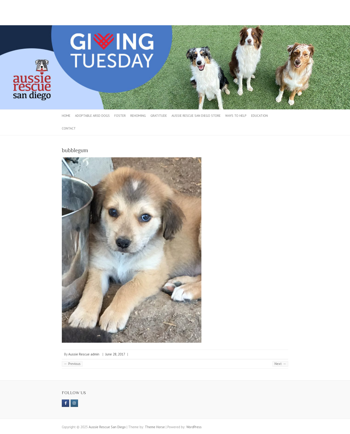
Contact (69, 128)
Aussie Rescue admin (83, 354)
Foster (120, 116)
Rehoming (138, 116)
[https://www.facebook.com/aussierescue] (65, 403)
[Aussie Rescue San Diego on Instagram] (74, 403)
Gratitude (158, 116)
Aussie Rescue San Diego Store (196, 116)
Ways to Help (236, 116)
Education (259, 116)
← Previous (72, 363)
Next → (280, 363)
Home (66, 116)
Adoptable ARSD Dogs (92, 116)
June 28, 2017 (115, 354)
